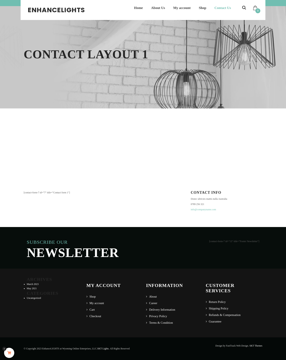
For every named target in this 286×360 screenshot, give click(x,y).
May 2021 (32, 288)
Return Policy (217, 302)
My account (182, 8)
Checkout (95, 316)
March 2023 (33, 284)
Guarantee (215, 321)
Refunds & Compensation (225, 315)
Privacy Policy (158, 316)
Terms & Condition (161, 322)
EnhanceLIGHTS (56, 9)
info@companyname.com (203, 209)
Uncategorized (34, 298)
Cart (92, 309)
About (153, 296)
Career (153, 303)
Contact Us (222, 8)
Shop (202, 8)
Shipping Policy (218, 308)
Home (138, 8)
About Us (158, 8)
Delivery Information (162, 309)
